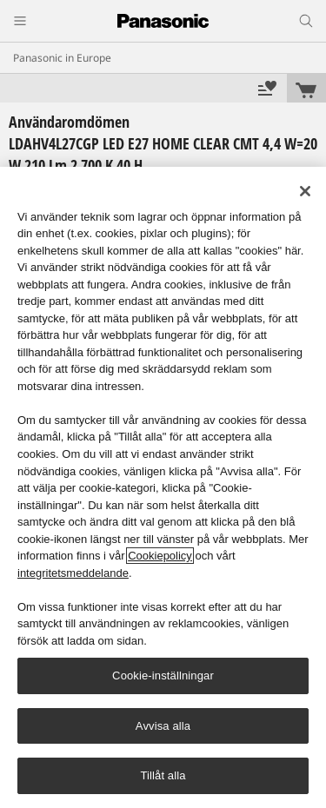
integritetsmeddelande (73, 573)
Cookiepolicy (160, 555)
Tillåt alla (162, 775)
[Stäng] (305, 191)
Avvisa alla (163, 725)
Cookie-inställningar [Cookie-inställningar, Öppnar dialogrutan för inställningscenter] (163, 675)
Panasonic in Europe (62, 57)
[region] (163, 487)
